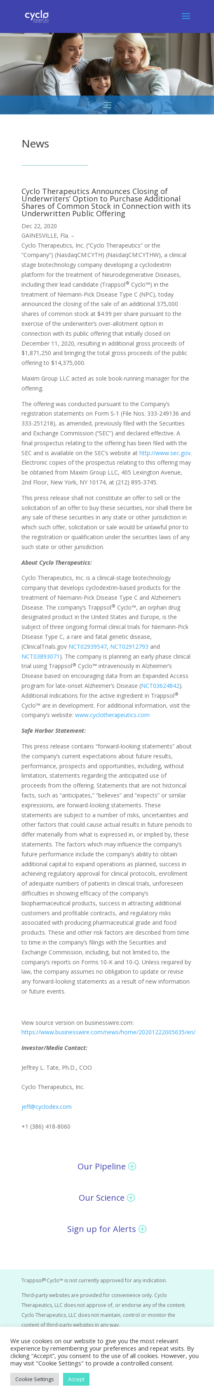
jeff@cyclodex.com (46, 1106)
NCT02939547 (87, 646)
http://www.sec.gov (164, 453)
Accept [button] (76, 1379)
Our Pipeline (102, 1166)
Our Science (102, 1197)
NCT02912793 (129, 646)
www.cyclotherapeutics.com (112, 715)
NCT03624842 (160, 686)
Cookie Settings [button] (34, 1379)
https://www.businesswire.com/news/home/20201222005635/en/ (108, 1032)
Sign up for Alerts (101, 1228)
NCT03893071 (40, 656)
